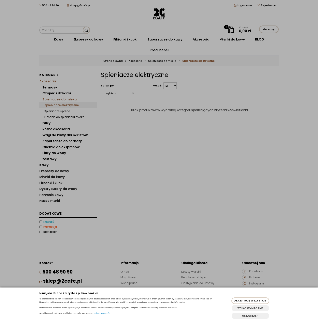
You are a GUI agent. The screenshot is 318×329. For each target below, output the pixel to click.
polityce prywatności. (102, 313)
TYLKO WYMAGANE (250, 308)
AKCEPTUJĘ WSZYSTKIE (250, 300)
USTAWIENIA (250, 315)
